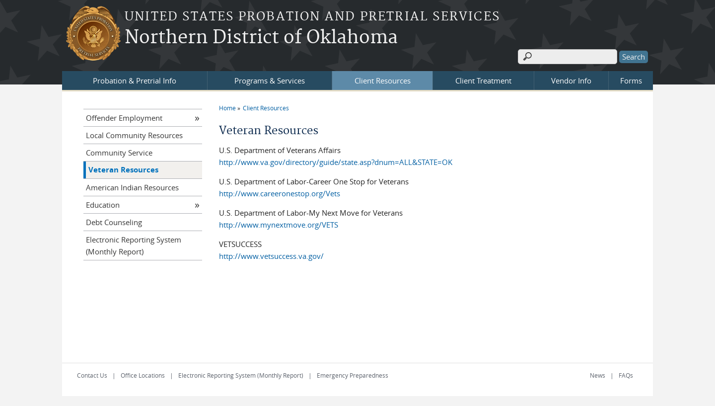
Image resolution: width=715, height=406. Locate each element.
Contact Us (92, 375)
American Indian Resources (132, 187)
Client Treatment (483, 80)
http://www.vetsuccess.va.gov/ (271, 256)
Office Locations (143, 375)
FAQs (626, 375)
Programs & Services (269, 80)
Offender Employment (124, 118)
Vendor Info (571, 80)
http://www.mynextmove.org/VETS (278, 225)
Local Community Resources (134, 135)
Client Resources (383, 80)
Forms (631, 80)
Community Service (119, 153)
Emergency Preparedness (352, 375)
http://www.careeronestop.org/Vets (279, 193)
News (597, 375)
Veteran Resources (123, 169)
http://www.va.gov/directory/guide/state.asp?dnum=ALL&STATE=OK (335, 162)
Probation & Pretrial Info (134, 80)
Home (227, 108)
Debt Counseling (114, 222)
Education (103, 205)
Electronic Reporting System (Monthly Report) (133, 245)
